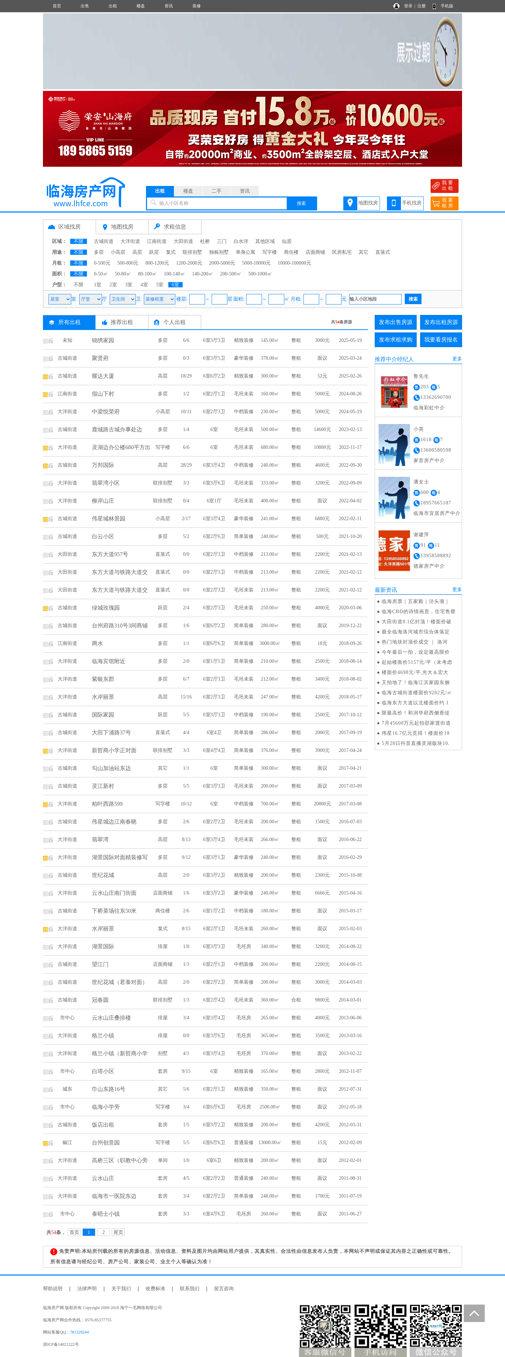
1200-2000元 (189, 263)
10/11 (186, 411)
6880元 (322, 518)
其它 (363, 252)
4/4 (186, 732)
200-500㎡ (230, 274)
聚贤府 (100, 358)
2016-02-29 (350, 857)
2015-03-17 (350, 910)
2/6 (186, 821)
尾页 (118, 1232)
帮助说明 (53, 1288)
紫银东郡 (103, 679)
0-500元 (102, 263)
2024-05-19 (350, 411)
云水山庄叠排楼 (111, 1018)
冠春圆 (100, 1000)
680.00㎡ (270, 447)
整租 (296, 340)
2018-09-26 (350, 643)
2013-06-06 (350, 1017)
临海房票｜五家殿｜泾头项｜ (416, 601)
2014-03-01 (350, 1000)
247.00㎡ (270, 696)
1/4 (186, 429)
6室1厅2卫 (214, 910)
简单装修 (244, 536)
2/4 (186, 607)
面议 (322, 358)
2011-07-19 (350, 1196)
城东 (67, 1089)
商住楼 (291, 252)
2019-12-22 (350, 625)
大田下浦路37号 (111, 732)
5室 (159, 284)
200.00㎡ (270, 786)
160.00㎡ (270, 393)
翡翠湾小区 (106, 483)
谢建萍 (421, 534)
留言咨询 (224, 1288)
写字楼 (269, 252)
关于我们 (121, 1288)
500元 (322, 536)
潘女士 (421, 481)
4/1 (186, 1053)
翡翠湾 (100, 839)
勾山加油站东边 (111, 768)
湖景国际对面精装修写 (120, 857)
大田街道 (183, 241)
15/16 (186, 696)
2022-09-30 (350, 465)
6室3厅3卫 (214, 340)
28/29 (186, 465)
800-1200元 (157, 263)
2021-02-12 (350, 572)
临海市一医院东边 (114, 1196)
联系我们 (189, 1288)
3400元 (322, 679)
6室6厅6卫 (214, 643)
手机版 (447, 5)
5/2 (186, 536)
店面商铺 (315, 252)
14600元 (322, 429)
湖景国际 (103, 946)
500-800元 (128, 263)
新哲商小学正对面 (114, 750)
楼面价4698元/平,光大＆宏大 (415, 672)
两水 (97, 643)
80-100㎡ (147, 274)
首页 (57, 5)
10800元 (322, 447)
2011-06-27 (350, 1213)
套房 (163, 1071)
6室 (175, 284)
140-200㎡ (202, 274)
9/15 (186, 1071)
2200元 (322, 554)
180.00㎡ (270, 910)
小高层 (118, 252)
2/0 (186, 661)
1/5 (186, 1124)
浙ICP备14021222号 (61, 1344)
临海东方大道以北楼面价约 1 (415, 702)
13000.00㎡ (270, 1142)
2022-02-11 (350, 518)
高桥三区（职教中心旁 (120, 1160)
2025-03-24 (350, 358)
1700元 (322, 1196)
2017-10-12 (350, 714)
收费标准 (155, 1288)
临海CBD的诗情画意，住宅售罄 (419, 611)
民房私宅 (342, 252)
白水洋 (241, 241)
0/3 (186, 358)
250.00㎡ (270, 607)
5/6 (186, 1089)
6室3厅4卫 (214, 465)
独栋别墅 (219, 252)
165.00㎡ (270, 1071)
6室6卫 (214, 1160)
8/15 (186, 928)
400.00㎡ (270, 500)
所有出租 (69, 322)
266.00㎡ (270, 839)
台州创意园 (106, 1143)
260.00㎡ (270, 928)
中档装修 (244, 411)
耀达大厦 (103, 376)
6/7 (186, 679)
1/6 (186, 625)
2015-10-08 (350, 875)
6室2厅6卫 (214, 536)
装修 (196, 5)
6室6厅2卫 (214, 376)
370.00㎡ (270, 1053)
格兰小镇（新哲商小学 (120, 1053)
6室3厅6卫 (214, 483)
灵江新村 (103, 786)
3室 (128, 284)
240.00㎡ (270, 465)
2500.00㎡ (269, 1107)
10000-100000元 (294, 263)
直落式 (382, 252)
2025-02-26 (350, 376)
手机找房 (412, 203)
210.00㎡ (270, 661)
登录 (408, 5)
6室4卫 (214, 732)
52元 (322, 376)
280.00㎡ (270, 625)
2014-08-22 (350, 946)
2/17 (186, 518)
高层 (137, 252)
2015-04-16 (350, 893)
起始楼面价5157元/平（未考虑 (417, 662)
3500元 (322, 1035)
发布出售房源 (395, 322)
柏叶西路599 (107, 804)
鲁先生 (421, 376)
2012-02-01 (350, 1160)
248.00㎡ (270, 1196)
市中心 (67, 1017)
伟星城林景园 (108, 519)
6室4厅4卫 (214, 750)
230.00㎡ (270, 411)
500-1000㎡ (260, 274)
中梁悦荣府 (106, 412)
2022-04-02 (350, 500)
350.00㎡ (270, 1089)
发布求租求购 (395, 340)
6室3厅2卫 (214, 875)
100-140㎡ (174, 274)
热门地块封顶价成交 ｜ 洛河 (415, 642)
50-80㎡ (123, 274)
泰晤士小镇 (106, 1214)
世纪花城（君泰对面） (120, 982)
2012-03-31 (350, 1124)
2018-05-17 (350, 696)
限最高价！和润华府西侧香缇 (416, 713)
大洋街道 (130, 241)
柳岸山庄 (103, 501)
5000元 (322, 393)
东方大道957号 (110, 554)
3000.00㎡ (269, 643)
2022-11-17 (350, 447)
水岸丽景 (103, 697)
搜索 (301, 203)
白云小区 (103, 536)
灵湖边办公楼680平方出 (121, 447)
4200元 (322, 696)
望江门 (100, 964)
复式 (171, 252)
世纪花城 (103, 875)
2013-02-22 (350, 1053)
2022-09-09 (350, 483)
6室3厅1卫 (214, 857)
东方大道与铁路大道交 (120, 572)
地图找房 (368, 203)
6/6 (186, 340)
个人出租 (174, 322)
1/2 (186, 393)
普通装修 (244, 1142)
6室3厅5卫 (214, 358)
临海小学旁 (106, 1107)
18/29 (186, 376)
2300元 (322, 875)
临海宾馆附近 (108, 661)
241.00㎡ (270, 518)
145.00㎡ (270, 340)
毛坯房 (243, 946)
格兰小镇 (103, 1036)
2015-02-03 (350, 928)
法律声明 (87, 1288)
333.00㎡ (270, 483)
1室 (97, 284)
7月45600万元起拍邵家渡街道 (416, 723)
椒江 (67, 1142)
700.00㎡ (270, 803)
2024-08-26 (350, 393)
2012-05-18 (350, 1107)
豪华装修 (244, 358)
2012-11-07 (350, 1071)
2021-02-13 (350, 554)
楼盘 (141, 5)
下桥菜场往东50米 (114, 911)
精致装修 (244, 340)
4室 (144, 284)
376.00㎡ (270, 750)
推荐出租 (122, 322)
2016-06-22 (350, 839)
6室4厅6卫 (214, 1213)
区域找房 (69, 227)
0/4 (186, 500)
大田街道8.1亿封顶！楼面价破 (417, 621)
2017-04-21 (350, 768)
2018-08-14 (350, 661)
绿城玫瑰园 (106, 608)
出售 (85, 5)
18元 (322, 643)
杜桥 (205, 241)
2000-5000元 (222, 263)
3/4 (186, 1017)
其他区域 (265, 241)
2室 (113, 284)
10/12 (186, 803)
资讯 (168, 5)
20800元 (322, 803)
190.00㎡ (270, 714)
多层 (99, 252)
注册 (421, 5)
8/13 (186, 839)
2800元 (322, 1071)
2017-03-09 (350, 786)
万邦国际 (103, 465)
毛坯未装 (244, 393)
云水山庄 (103, 1178)
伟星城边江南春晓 (114, 822)
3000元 (322, 340)
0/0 (186, 554)
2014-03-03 (350, 982)
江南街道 (157, 241)
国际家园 (103, 715)
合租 (296, 1000)
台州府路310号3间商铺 (120, 626)
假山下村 (103, 394)
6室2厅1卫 (214, 393)
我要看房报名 (441, 340)
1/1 (186, 643)
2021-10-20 (350, 536)
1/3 (186, 964)
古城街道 (104, 241)
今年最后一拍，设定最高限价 (416, 652)
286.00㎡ (270, 732)
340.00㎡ (270, 946)
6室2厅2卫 (214, 821)
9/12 (186, 857)
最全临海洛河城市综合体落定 (416, 631)
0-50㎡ (101, 274)
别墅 (163, 1053)
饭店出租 (103, 1125)
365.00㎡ (270, 1035)
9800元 (322, 1000)
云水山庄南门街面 (114, 893)
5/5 (186, 714)
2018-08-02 (350, 679)
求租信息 (175, 227)
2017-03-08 (350, 803)
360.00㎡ (270, 1000)
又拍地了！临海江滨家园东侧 (416, 682)
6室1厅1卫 (214, 661)
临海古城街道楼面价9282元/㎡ (417, 692)
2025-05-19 (350, 340)
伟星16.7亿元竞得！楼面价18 (416, 733)
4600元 (322, 465)
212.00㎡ (270, 679)
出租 (113, 5)
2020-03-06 (350, 607)
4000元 (322, 607)
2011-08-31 (350, 1178)
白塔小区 (103, 1071)
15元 (322, 1142)
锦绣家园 (103, 340)
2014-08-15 (350, 964)
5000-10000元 (256, 263)
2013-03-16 (350, 1035)
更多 (457, 358)
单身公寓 (245, 252)
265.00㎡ (270, 1017)
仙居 (287, 241)
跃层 (154, 252)
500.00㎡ (270, 429)
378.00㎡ (270, 358)
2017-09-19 (350, 732)
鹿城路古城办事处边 (117, 429)
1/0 (186, 946)
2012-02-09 (350, 1142)
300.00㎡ (270, 376)
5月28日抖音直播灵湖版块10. (416, 743)
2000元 (322, 732)
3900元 (322, 750)
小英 (418, 429)
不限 (78, 241)
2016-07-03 (350, 821)
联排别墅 (192, 252)
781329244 (79, 1332)
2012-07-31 (350, 1089)
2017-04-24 (350, 750)
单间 (163, 1160)
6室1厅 (214, 500)
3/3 (186, 483)
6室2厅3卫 (214, 411)
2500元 (322, 661)
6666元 (322, 893)
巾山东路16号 (108, 1089)
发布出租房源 (441, 322)
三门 (222, 241)
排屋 (163, 946)
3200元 (322, 483)
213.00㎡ (270, 554)
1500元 (322, 821)
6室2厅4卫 (214, 1000)
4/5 (186, 1178)
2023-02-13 (350, 429)
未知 (67, 340)
